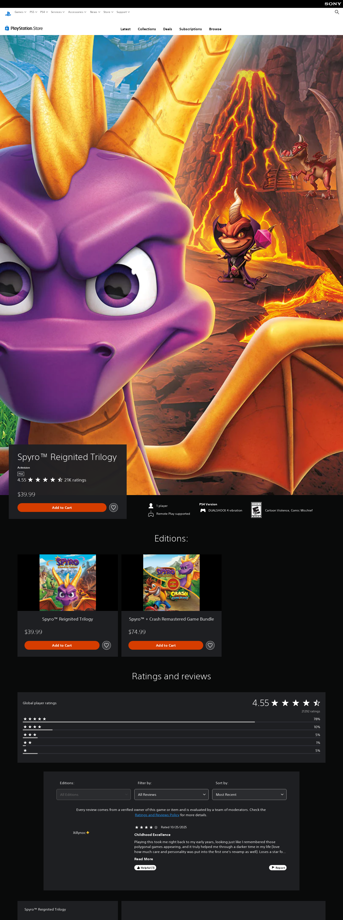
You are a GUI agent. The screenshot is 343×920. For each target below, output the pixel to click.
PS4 (42, 12)
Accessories (75, 12)
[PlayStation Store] (25, 23)
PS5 (32, 12)
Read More (143, 855)
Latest (126, 25)
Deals (167, 25)
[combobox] (93, 790)
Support (121, 12)
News (93, 12)
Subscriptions (190, 25)
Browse (215, 25)
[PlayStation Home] (8, 12)
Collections (147, 25)
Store (106, 12)
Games (19, 12)
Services (56, 12)
